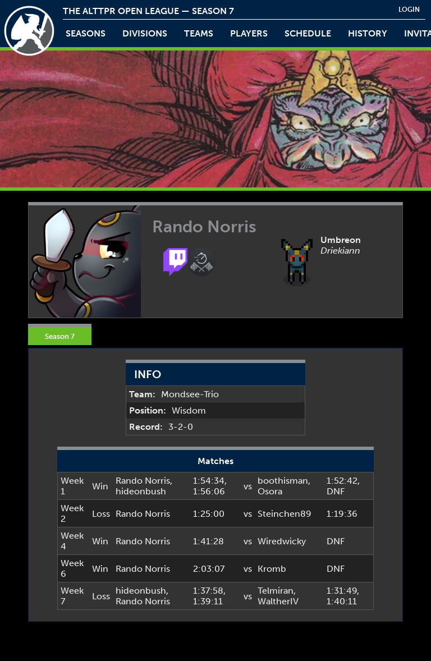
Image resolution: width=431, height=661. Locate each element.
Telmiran (276, 590)
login (409, 9)
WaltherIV (278, 601)
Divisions (144, 33)
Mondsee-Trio (190, 394)
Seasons (86, 33)
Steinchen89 (284, 513)
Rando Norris (143, 480)
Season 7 (60, 336)
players (249, 33)
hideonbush (141, 491)
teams (198, 33)
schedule (308, 33)
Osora (270, 491)
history (367, 33)
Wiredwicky (282, 541)
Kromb (272, 568)
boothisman (283, 480)
